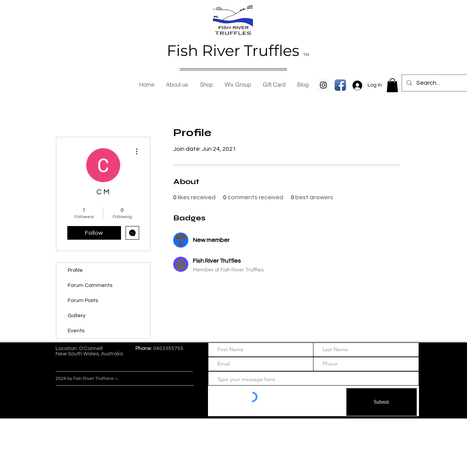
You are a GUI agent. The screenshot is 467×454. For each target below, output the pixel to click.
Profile (75, 270)
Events (76, 330)
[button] (392, 85)
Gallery (76, 315)
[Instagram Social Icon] (323, 85)
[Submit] (381, 402)
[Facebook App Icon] (340, 85)
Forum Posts (83, 300)
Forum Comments (90, 285)
